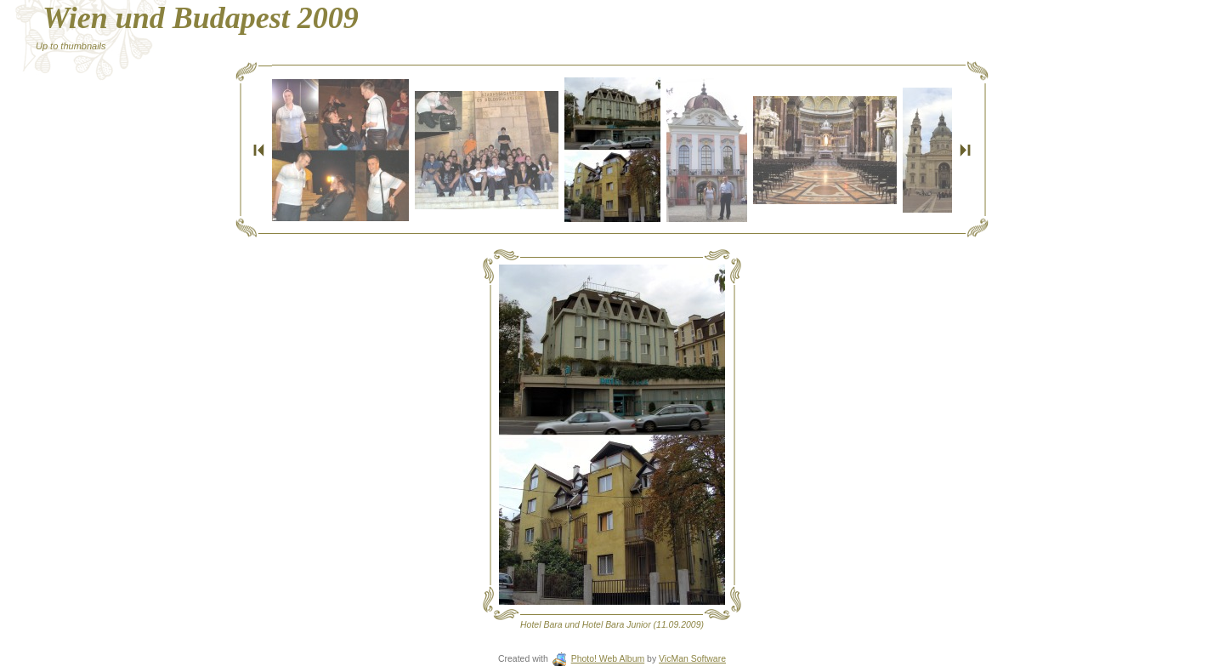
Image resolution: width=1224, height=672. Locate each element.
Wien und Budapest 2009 (200, 18)
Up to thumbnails (71, 46)
